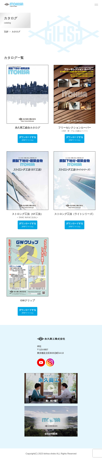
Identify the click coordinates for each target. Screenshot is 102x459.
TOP (6, 32)
